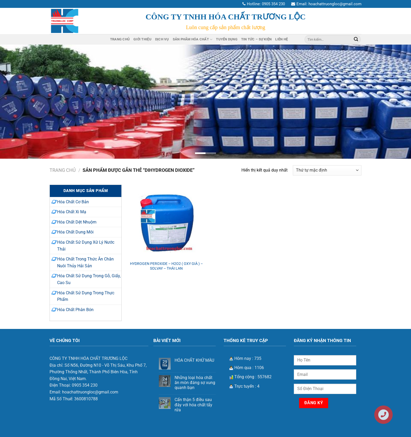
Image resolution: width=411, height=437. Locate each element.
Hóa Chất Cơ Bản (73, 201)
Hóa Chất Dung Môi (75, 232)
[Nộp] (355, 39)
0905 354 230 (273, 4)
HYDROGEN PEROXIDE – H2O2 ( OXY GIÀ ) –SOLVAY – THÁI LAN (166, 266)
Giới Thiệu (142, 39)
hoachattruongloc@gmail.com (335, 4)
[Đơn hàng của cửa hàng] (327, 170)
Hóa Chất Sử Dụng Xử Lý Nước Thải (85, 246)
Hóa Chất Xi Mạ (71, 211)
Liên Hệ (281, 39)
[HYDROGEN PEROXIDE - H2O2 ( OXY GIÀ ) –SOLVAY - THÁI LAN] (166, 221)
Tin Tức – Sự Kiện (256, 39)
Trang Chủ (120, 39)
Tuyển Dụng (226, 39)
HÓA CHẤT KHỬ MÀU (194, 360)
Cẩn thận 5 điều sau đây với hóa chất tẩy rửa (193, 404)
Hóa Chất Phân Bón (75, 309)
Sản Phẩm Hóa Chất (193, 39)
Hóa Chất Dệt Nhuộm (76, 222)
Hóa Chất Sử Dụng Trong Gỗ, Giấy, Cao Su (89, 279)
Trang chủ (63, 170)
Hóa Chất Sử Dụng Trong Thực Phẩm (85, 296)
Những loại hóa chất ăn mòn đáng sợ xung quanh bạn (195, 382)
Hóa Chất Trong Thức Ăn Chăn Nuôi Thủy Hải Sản (85, 262)
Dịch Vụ (162, 39)
